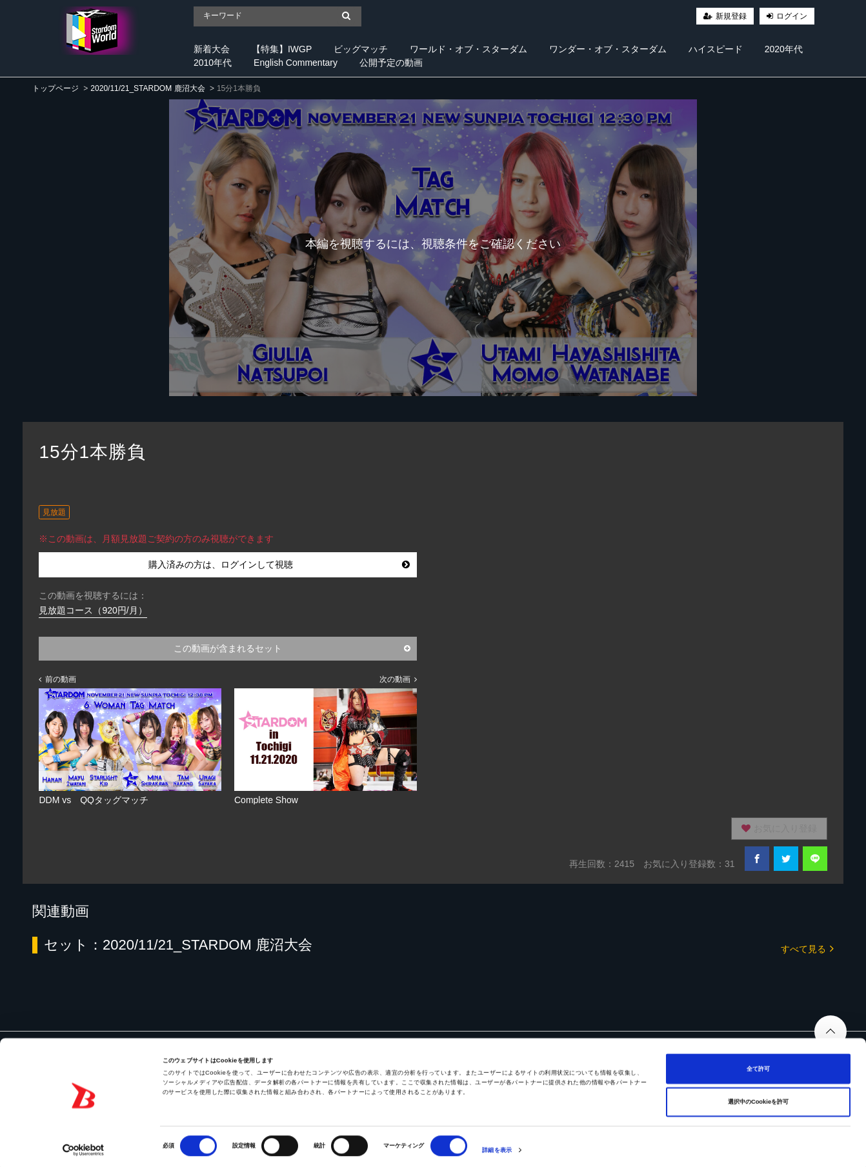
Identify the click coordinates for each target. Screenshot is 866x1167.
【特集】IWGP (282, 49)
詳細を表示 (497, 1145)
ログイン (791, 16)
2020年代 (784, 49)
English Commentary (295, 62)
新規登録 (731, 16)
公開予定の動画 (391, 62)
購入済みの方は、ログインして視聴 (279, 564)
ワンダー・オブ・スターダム (608, 49)
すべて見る (807, 948)
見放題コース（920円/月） (92, 610)
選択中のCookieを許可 (758, 1097)
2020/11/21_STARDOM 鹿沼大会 (147, 88)
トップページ (55, 88)
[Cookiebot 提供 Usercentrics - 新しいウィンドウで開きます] (83, 1145)
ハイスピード (716, 49)
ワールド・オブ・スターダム (468, 49)
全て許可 (758, 1064)
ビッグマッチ (361, 49)
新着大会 (212, 49)
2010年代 (213, 62)
